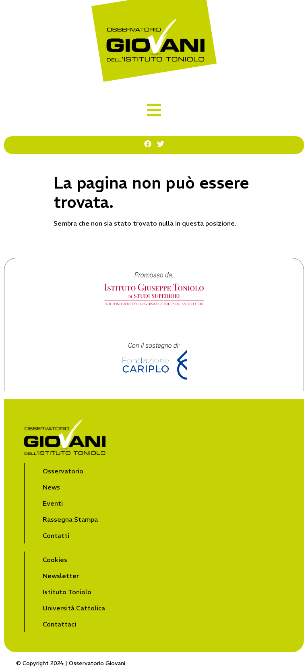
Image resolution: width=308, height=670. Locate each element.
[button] (154, 110)
